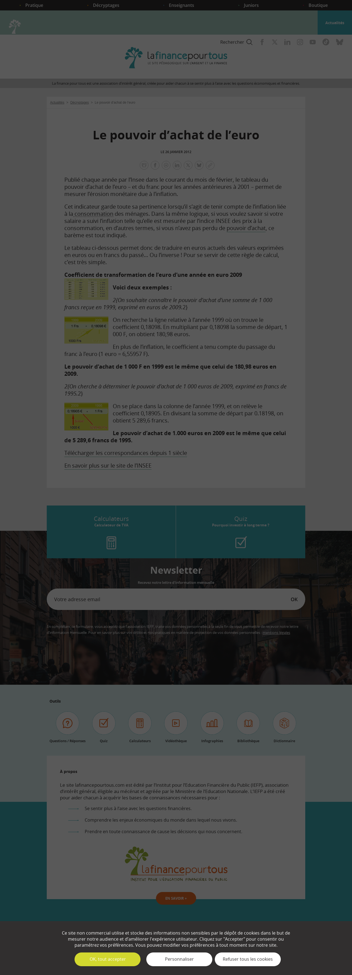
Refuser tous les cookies (248, 959)
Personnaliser (179, 959)
